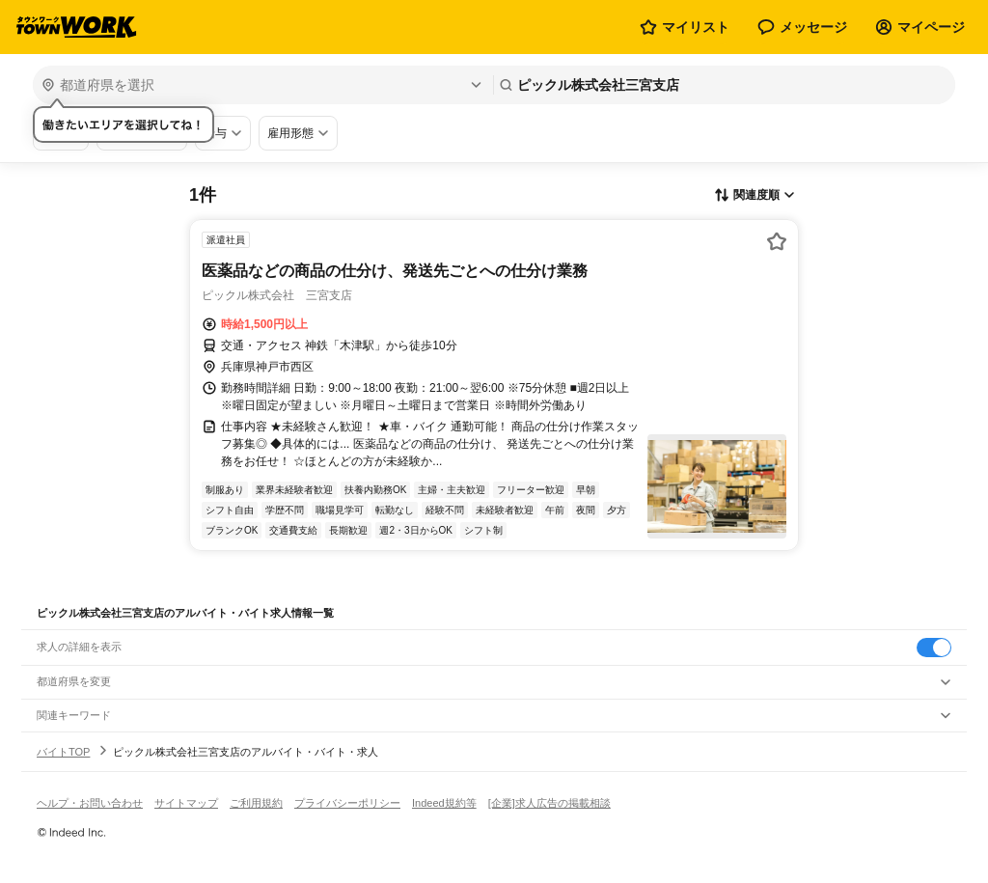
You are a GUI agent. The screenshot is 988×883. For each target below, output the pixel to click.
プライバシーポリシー (347, 803)
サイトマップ (186, 803)
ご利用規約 (256, 803)
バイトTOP (63, 752)
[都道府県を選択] (261, 85)
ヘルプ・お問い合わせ (90, 803)
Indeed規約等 (444, 803)
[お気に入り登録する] (776, 241)
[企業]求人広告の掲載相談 (549, 803)
